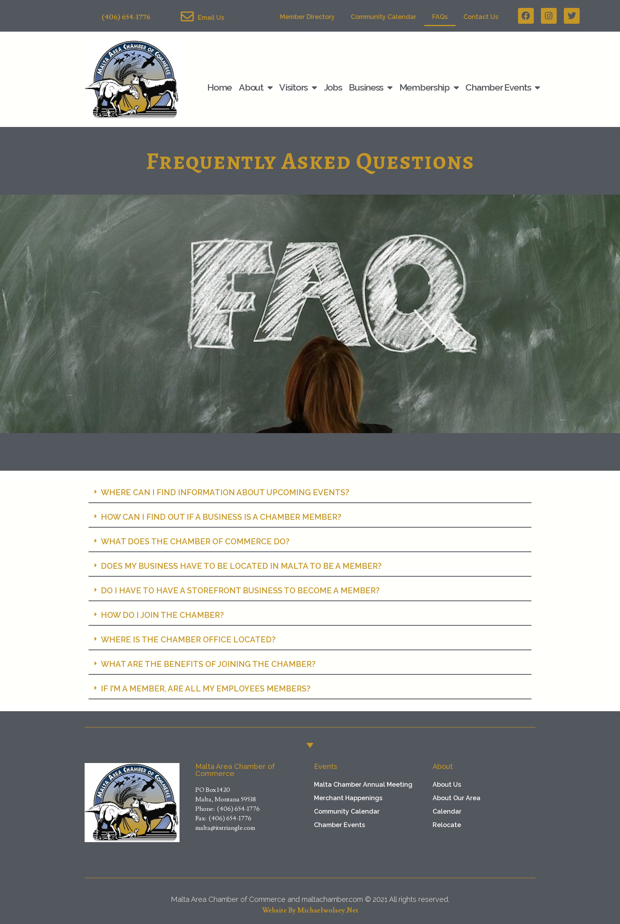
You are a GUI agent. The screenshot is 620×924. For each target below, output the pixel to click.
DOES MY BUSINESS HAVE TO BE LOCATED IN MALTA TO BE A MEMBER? (241, 566)
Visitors (297, 87)
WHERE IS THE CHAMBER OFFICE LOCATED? (188, 639)
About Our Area (456, 798)
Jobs (333, 87)
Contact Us (480, 17)
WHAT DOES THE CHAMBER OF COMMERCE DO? (195, 541)
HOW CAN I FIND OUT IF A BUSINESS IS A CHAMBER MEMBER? (221, 517)
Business (370, 87)
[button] (310, 493)
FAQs (440, 17)
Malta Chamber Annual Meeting (363, 784)
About (255, 87)
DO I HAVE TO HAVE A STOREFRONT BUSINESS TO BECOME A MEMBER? (240, 590)
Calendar (447, 811)
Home (219, 87)
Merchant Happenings (348, 798)
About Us (447, 784)
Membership (429, 87)
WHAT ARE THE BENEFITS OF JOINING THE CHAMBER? (208, 664)
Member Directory (307, 17)
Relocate (447, 825)
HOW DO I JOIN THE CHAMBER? (162, 615)
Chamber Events (502, 87)
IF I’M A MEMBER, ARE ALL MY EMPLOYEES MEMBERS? (205, 688)
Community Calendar (383, 17)
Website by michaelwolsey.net (310, 910)
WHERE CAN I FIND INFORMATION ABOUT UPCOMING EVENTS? (225, 492)
